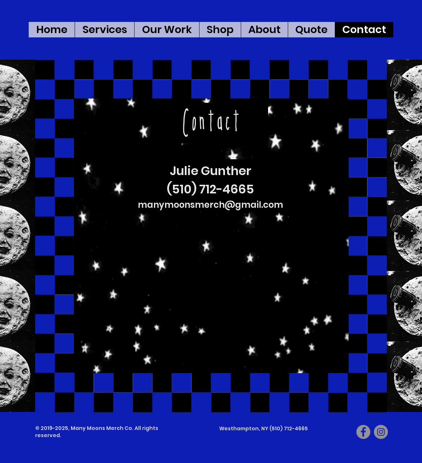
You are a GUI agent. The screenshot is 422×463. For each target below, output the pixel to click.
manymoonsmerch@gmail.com (210, 205)
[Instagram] (381, 432)
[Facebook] (363, 432)
